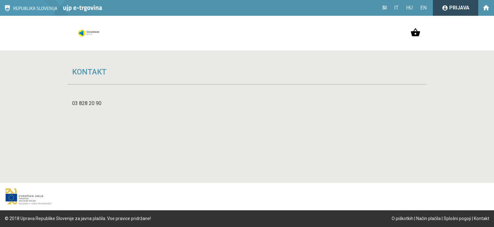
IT (396, 8)
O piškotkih (402, 218)
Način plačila (428, 218)
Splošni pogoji (457, 218)
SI (384, 8)
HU (409, 8)
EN (423, 8)
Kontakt (481, 218)
